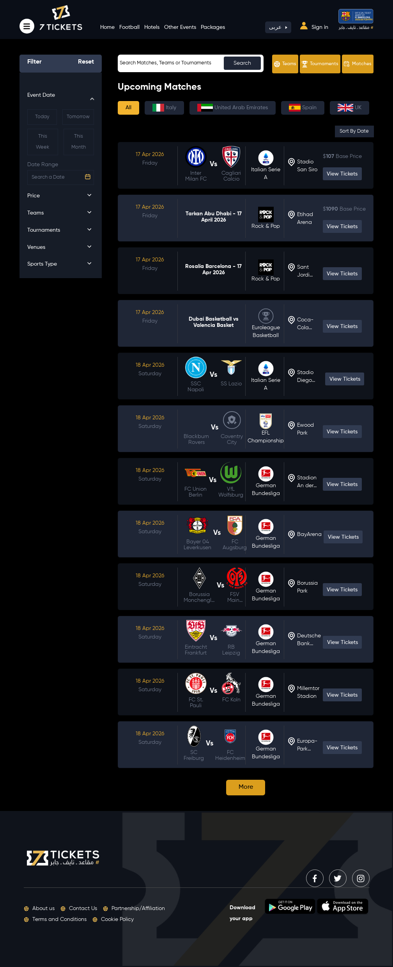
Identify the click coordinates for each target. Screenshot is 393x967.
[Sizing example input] (191, 63)
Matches (358, 63)
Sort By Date (354, 131)
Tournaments (320, 64)
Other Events (180, 27)
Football (129, 27)
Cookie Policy (113, 919)
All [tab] (128, 107)
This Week (42, 142)
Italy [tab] (164, 108)
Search (242, 63)
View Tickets (342, 174)
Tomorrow (78, 116)
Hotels (151, 27)
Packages (213, 27)
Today (42, 116)
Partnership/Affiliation (134, 908)
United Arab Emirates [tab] (232, 108)
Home (107, 27)
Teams (285, 64)
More (246, 787)
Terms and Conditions (55, 919)
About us (39, 908)
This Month (78, 142)
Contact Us (78, 908)
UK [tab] (349, 108)
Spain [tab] (303, 108)
